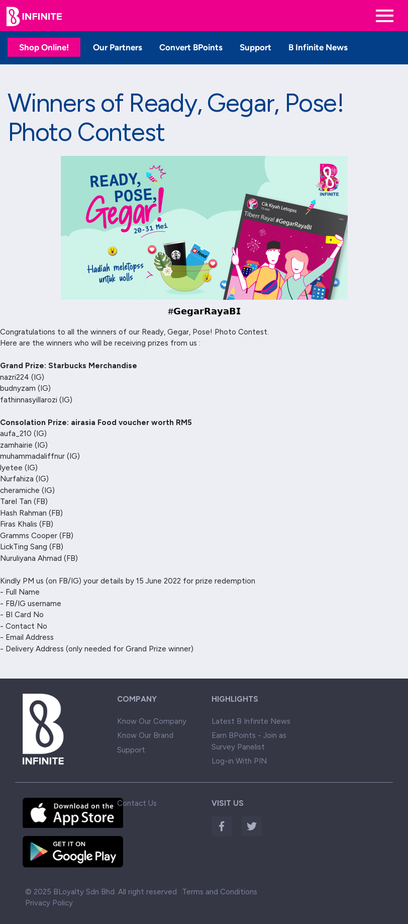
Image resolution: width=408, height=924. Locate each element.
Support (255, 47)
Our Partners (117, 47)
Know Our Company (151, 721)
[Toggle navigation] (384, 16)
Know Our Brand (145, 735)
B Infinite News (318, 47)
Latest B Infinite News (251, 721)
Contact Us (137, 803)
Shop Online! (44, 47)
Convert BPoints (191, 47)
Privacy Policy (49, 902)
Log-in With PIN (239, 761)
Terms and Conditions (219, 891)
